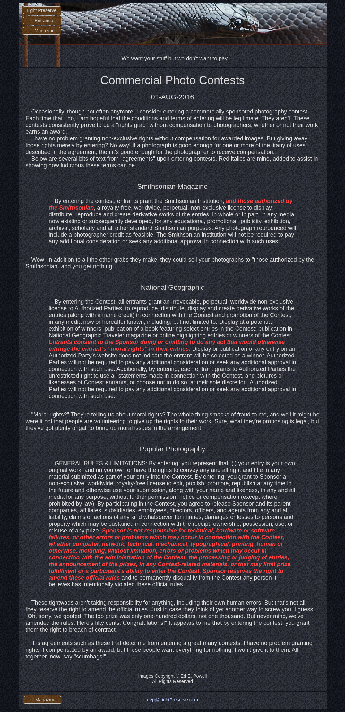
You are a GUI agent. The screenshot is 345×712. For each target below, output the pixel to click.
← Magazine (42, 30)
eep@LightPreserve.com (172, 699)
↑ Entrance (41, 20)
